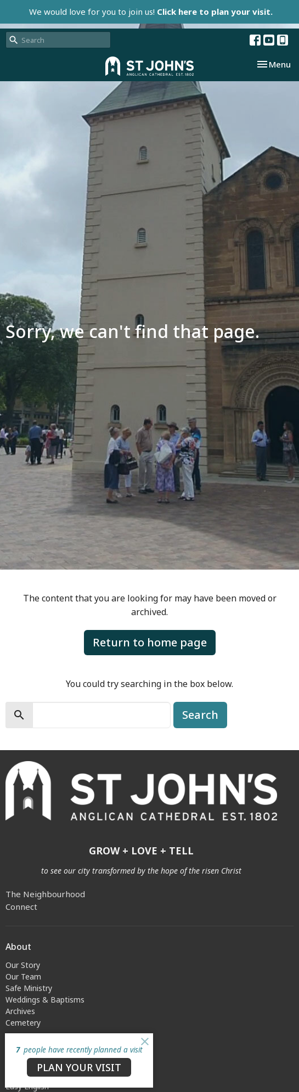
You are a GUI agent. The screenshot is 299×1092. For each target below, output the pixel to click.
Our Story (22, 965)
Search (200, 714)
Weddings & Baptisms (44, 999)
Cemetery (23, 1022)
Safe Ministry (28, 988)
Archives (20, 1011)
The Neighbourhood (45, 893)
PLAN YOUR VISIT (79, 1067)
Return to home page (150, 642)
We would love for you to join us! (151, 11)
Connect (21, 906)
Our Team (23, 976)
